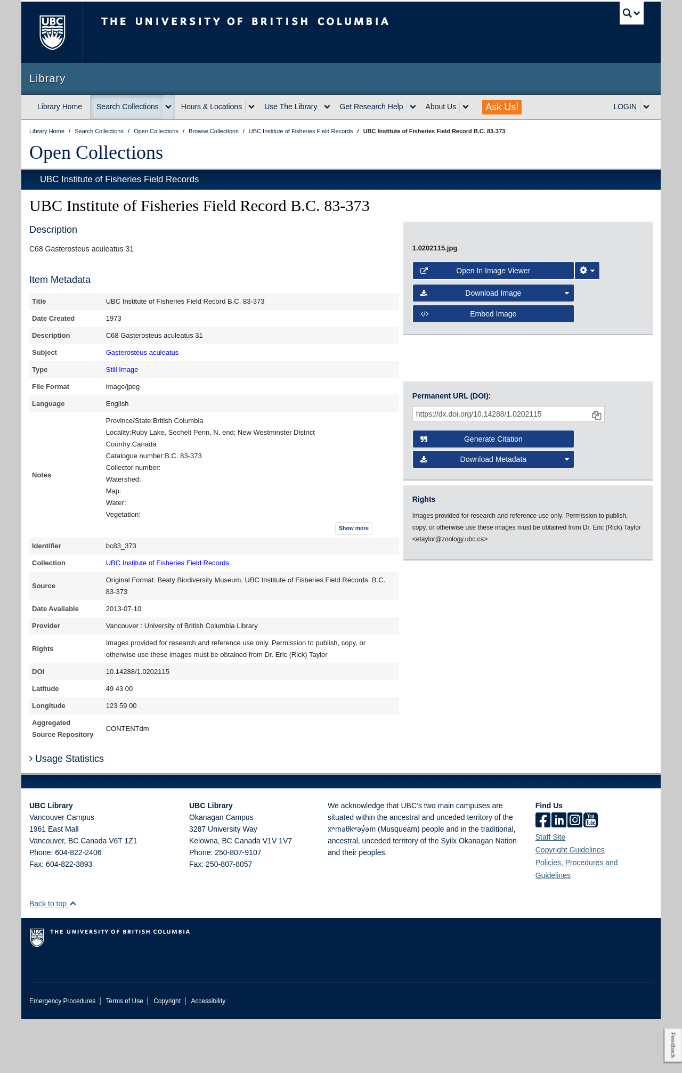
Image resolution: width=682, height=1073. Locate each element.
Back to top (53, 957)
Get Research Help (371, 106)
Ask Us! (501, 107)
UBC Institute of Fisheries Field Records (119, 179)
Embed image (468, 595)
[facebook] (542, 874)
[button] (73, 957)
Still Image (122, 369)
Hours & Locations (211, 106)
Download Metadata (495, 699)
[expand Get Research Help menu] (413, 107)
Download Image (495, 575)
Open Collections (96, 152)
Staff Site (550, 891)
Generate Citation (471, 678)
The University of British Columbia (52, 32)
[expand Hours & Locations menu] (251, 107)
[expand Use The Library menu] (327, 107)
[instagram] (574, 874)
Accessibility (208, 1055)
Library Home (59, 106)
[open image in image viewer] (519, 376)
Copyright (167, 1055)
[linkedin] (558, 874)
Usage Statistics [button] (66, 812)
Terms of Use (124, 1055)
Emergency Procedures (62, 1055)
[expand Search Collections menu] (168, 107)
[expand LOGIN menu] (646, 107)
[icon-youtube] (590, 874)
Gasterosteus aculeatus (142, 352)
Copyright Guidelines (570, 903)
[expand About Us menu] (465, 107)
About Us (441, 106)
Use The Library (290, 106)
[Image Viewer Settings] (587, 552)
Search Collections (127, 106)
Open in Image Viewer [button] (475, 552)
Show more (354, 528)
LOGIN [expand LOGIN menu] (625, 106)
